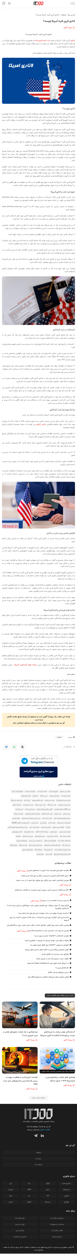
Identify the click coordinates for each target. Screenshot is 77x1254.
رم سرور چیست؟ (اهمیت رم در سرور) (55, 900)
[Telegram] (6, 746)
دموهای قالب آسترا (17, 791)
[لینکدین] (41, 1136)
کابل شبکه (27, 800)
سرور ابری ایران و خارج (35, 845)
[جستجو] (4, 3)
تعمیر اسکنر (51, 823)
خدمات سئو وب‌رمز (52, 836)
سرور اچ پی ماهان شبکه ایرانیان (31, 818)
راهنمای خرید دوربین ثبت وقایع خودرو (55, 954)
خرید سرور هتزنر (49, 800)
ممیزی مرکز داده (53, 791)
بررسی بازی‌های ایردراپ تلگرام (58, 972)
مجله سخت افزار (47, 818)
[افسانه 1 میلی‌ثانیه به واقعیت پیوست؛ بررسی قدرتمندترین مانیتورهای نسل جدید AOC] (20, 1060)
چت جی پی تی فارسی (64, 805)
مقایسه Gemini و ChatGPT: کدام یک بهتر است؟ (51, 936)
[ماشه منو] (71, 3)
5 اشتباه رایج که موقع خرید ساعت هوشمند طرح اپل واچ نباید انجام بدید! (43, 913)
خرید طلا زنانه (19, 809)
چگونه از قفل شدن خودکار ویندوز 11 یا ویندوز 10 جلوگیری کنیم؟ (47, 940)
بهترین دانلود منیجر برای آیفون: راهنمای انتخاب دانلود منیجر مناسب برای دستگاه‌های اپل (38, 925)
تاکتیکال (18, 836)
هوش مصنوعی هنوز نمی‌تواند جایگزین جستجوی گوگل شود (48, 977)
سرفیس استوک (18, 814)
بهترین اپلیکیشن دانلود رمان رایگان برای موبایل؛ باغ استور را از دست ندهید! (42, 880)
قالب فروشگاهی (26, 796)
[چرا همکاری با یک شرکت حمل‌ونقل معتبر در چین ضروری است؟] (20, 1015)
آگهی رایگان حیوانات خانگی (44, 809)
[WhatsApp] (14, 746)
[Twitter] (22, 746)
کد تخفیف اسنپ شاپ (35, 841)
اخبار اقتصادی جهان (37, 800)
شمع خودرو (40, 854)
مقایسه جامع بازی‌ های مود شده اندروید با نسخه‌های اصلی (49, 870)
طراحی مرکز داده (65, 796)
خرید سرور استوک (40, 805)
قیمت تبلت (49, 854)
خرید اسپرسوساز (28, 805)
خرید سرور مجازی (28, 836)
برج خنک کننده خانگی (42, 832)
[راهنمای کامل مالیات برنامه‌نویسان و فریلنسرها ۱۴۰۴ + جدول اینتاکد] (57, 1060)
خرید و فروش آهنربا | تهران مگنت (18, 827)
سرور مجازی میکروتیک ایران (62, 818)
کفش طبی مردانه (46, 827)
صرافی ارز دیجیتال (65, 791)
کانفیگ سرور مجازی (58, 827)
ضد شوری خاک (48, 850)
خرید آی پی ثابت (30, 809)
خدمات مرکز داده (42, 791)
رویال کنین (43, 823)
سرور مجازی (66, 814)
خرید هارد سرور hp (16, 800)
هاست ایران (45, 1130)
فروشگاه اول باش (21, 841)
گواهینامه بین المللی (50, 841)
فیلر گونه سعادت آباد (64, 841)
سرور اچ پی (34, 823)
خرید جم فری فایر (29, 832)
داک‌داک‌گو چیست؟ (62, 968)
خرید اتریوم (57, 814)
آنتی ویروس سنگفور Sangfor (20, 823)
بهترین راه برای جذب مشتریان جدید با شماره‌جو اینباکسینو (49, 931)
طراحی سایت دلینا (65, 836)
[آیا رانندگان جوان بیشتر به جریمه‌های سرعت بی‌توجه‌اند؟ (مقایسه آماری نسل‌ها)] (57, 1015)
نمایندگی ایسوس (54, 796)
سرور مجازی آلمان (40, 836)
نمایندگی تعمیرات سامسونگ (52, 845)
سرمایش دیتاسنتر (30, 791)
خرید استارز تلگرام (47, 814)
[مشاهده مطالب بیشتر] (38, 1098)
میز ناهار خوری (17, 805)
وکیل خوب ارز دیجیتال (63, 823)
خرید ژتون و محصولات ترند (62, 850)
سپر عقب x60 (66, 845)
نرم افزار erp (13, 845)
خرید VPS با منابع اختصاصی (62, 809)
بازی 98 (68, 827)
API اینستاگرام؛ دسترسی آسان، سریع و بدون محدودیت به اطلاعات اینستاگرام (42, 890)
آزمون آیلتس (16, 818)
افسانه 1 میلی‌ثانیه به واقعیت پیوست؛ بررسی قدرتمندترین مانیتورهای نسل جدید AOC (20, 1080)
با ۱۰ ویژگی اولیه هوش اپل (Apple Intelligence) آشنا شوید (48, 963)
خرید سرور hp (23, 845)
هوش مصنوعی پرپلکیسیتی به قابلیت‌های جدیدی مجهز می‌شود (47, 950)
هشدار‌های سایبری (27, 850)
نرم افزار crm (38, 850)
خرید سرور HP (52, 805)
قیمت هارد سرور (34, 827)
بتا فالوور (35, 796)
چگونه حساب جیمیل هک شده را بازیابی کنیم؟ (52, 959)
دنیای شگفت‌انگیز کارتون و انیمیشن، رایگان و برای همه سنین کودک (45, 876)
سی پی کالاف (44, 796)
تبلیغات (59, 737)
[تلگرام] (35, 1136)
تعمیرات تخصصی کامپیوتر (32, 814)
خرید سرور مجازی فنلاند (63, 800)
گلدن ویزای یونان (17, 832)
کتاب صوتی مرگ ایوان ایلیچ (62, 854)
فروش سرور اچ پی (64, 832)
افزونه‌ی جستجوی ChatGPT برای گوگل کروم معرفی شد (49, 945)
